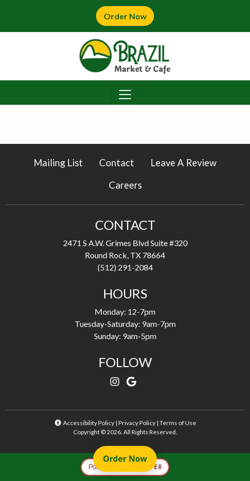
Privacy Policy (136, 423)
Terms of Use (178, 423)
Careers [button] (129, 184)
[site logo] (125, 56)
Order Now (129, 15)
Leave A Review (187, 162)
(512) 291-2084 (125, 267)
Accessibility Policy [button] (84, 423)
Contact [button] (120, 162)
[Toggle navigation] (125, 94)
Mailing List (58, 162)
